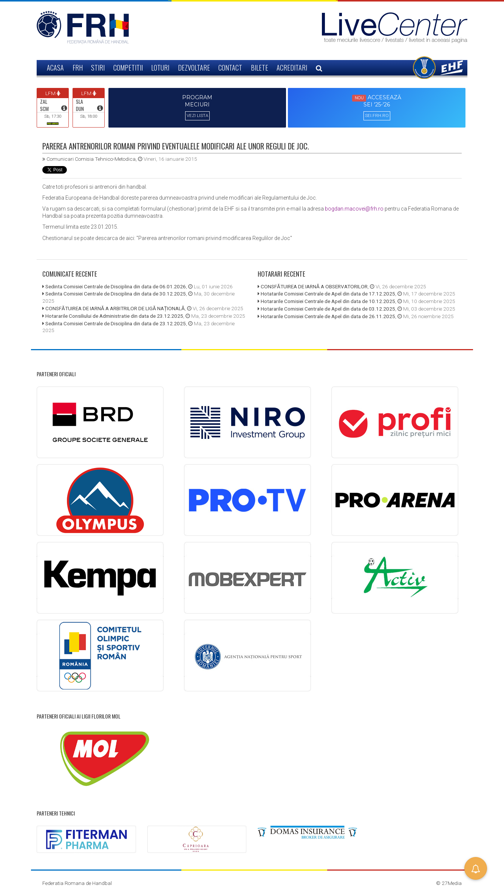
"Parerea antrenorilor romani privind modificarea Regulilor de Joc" (214, 238)
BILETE (259, 67)
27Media (452, 883)
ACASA (55, 67)
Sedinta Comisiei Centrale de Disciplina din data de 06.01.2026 (115, 286)
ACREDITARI (292, 67)
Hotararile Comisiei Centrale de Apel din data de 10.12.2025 (328, 301)
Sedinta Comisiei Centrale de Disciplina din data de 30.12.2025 (115, 294)
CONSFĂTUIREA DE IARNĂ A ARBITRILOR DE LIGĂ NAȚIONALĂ (115, 308)
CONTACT (230, 67)
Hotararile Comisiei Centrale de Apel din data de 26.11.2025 (328, 316)
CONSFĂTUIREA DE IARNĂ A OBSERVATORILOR (314, 286)
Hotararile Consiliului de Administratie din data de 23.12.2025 (114, 316)
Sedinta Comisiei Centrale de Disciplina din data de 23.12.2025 (115, 323)
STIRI (98, 67)
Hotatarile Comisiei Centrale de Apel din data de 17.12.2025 (328, 294)
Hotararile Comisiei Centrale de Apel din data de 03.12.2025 (328, 309)
